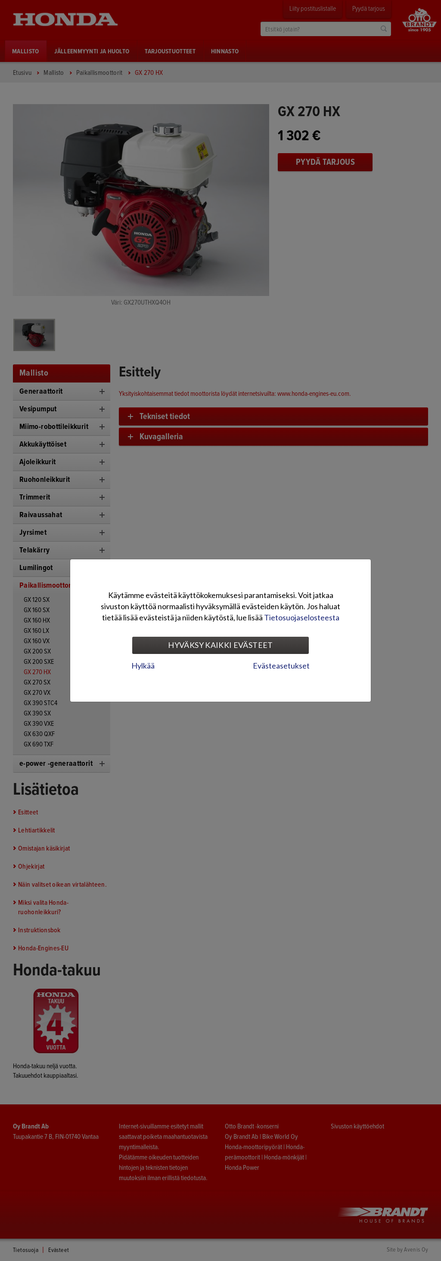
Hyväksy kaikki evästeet (220, 645)
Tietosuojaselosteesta (301, 617)
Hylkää (143, 665)
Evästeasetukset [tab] (281, 665)
